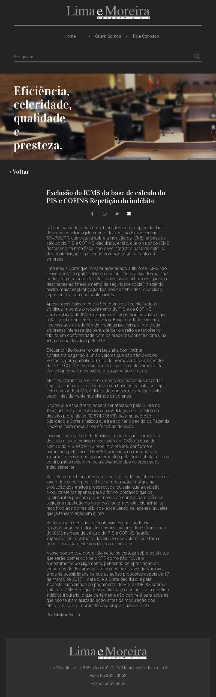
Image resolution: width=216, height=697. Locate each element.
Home (70, 36)
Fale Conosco (146, 36)
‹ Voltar (19, 171)
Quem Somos (108, 36)
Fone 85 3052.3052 (108, 675)
